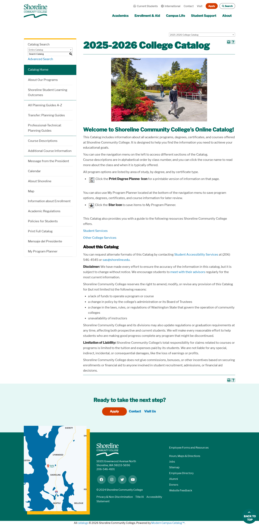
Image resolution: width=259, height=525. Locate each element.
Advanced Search (40, 59)
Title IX (139, 496)
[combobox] (202, 35)
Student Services (95, 231)
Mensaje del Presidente (45, 241)
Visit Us (150, 411)
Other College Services (99, 238)
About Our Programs (43, 80)
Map (31, 191)
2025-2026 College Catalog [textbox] (184, 34)
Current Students (145, 6)
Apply (211, 6)
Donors (173, 484)
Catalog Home (38, 70)
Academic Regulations (44, 211)
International (169, 6)
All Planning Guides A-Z (45, 105)
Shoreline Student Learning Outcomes (47, 92)
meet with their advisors (187, 272)
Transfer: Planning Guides (46, 115)
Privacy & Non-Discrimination (114, 496)
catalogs (83, 523)
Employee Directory (181, 473)
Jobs (172, 461)
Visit (199, 6)
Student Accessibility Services (196, 254)
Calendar (34, 171)
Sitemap (174, 467)
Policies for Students (43, 221)
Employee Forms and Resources (189, 447)
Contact (189, 6)
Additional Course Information (50, 151)
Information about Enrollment (49, 201)
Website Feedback (180, 490)
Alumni (173, 479)
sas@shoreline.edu (116, 260)
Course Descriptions (42, 141)
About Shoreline (39, 181)
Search (226, 6)
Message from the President (48, 161)
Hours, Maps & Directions (184, 456)
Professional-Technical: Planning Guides (44, 127)
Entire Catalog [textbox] (36, 49)
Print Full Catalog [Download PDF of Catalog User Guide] (40, 231)
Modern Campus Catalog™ (168, 523)
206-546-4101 (105, 469)
